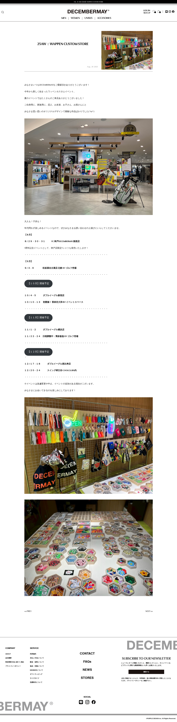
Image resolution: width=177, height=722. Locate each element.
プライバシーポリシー (13, 666)
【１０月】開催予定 (38, 283)
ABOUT (8, 654)
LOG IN (146, 11)
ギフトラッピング (36, 674)
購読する (146, 672)
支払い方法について (37, 658)
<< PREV (28, 611)
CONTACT (87, 653)
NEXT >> (149, 611)
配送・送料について (37, 662)
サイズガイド (34, 678)
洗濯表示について (36, 682)
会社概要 (8, 658)
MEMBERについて (36, 670)
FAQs (87, 662)
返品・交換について (37, 666)
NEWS (87, 670)
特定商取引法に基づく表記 (14, 662)
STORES (87, 678)
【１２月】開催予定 (38, 352)
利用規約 (33, 654)
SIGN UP (146, 13)
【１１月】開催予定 (38, 317)
